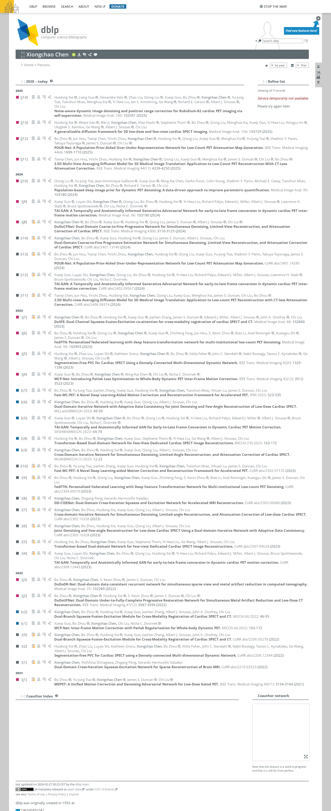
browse (49, 6)
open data (74, 789)
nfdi (98, 6)
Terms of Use (36, 794)
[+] (23, 696)
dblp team (82, 784)
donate (117, 6)
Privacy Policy (57, 794)
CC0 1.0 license (104, 789)
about (84, 6)
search (67, 6)
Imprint (74, 794)
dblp (33, 6)
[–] (265, 81)
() (123, 168)
